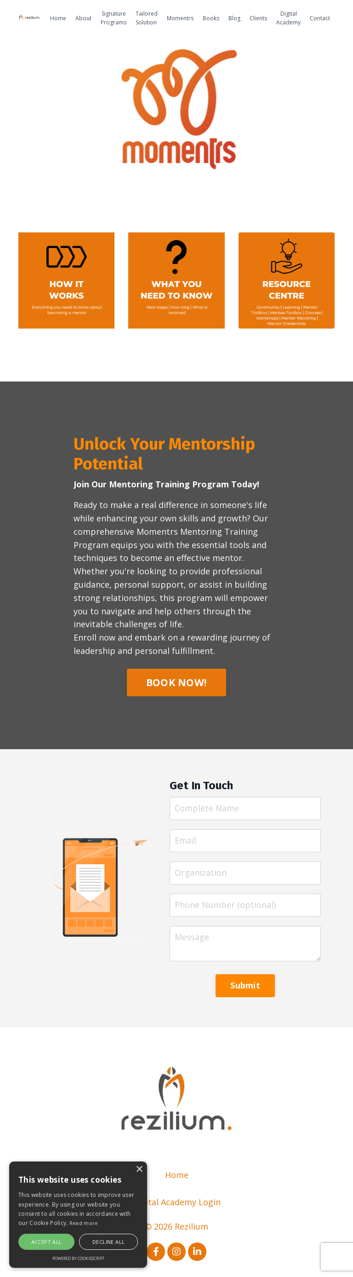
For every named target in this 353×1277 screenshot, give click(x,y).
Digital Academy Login (176, 1202)
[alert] (78, 1214)
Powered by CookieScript (78, 1258)
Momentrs (180, 18)
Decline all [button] (108, 1241)
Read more (83, 1222)
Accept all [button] (46, 1241)
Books (211, 18)
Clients (258, 18)
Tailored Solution (147, 18)
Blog (234, 18)
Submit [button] (245, 985)
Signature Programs (113, 18)
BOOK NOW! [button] (176, 682)
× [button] (139, 1169)
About (83, 18)
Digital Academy (288, 18)
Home (58, 18)
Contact (320, 18)
